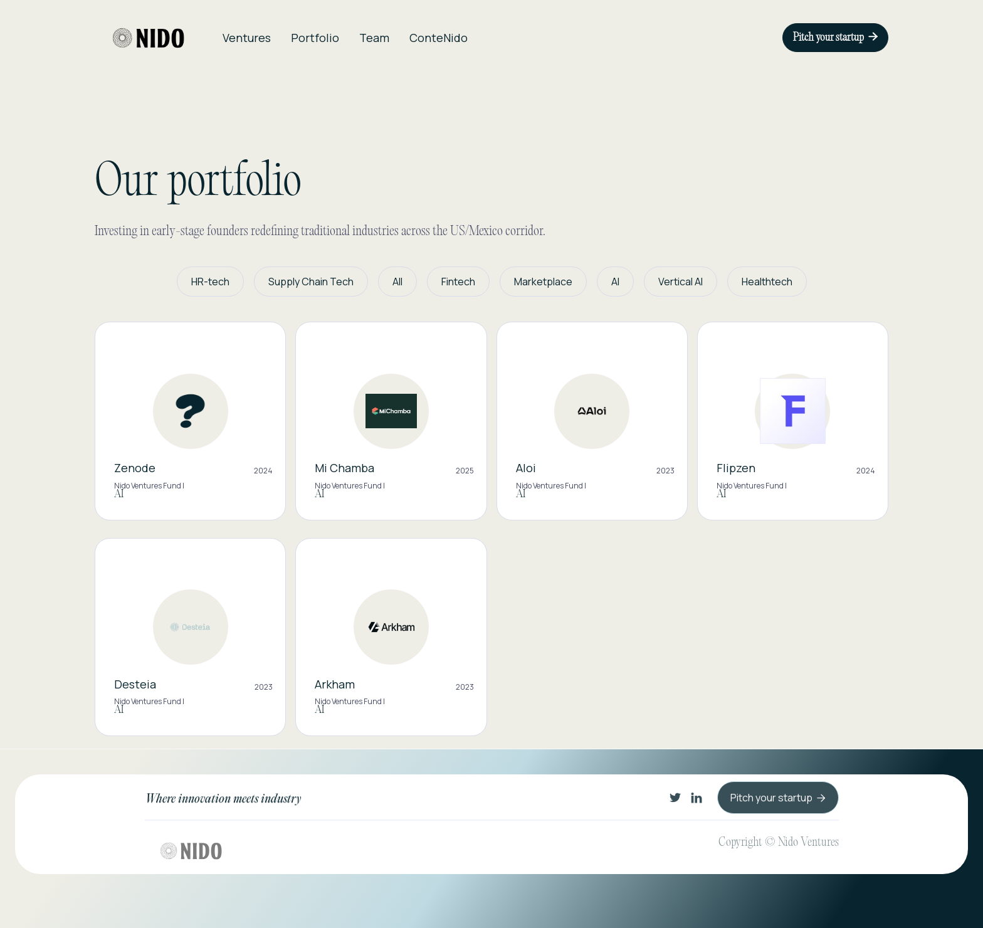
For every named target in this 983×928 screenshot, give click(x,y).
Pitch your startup (835, 37)
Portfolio (315, 37)
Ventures (247, 37)
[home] (148, 38)
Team (374, 37)
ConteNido (438, 37)
